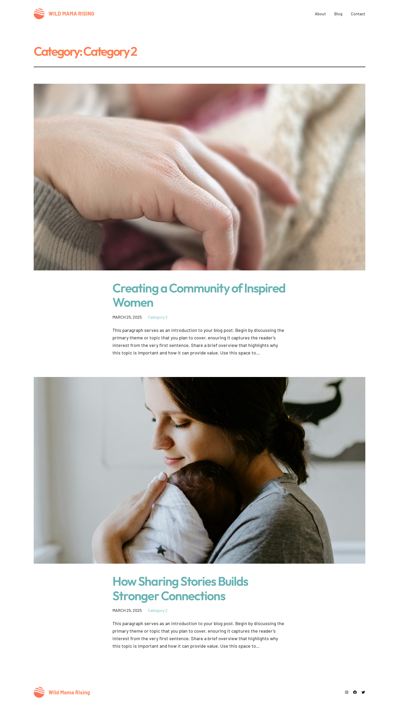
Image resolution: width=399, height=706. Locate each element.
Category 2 (158, 316)
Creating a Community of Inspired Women (199, 295)
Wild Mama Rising (72, 13)
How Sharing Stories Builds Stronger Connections (180, 588)
